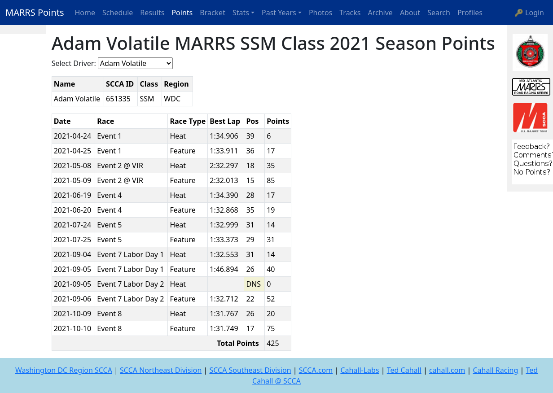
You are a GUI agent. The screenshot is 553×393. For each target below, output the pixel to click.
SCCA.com (316, 370)
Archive (380, 12)
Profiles (470, 12)
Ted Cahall (404, 370)
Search (438, 12)
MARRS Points (34, 12)
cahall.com (447, 370)
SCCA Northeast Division (161, 370)
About (410, 12)
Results (152, 12)
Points (182, 12)
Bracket (212, 12)
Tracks (349, 12)
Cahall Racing (495, 370)
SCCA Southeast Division (250, 370)
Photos (320, 12)
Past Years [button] (279, 12)
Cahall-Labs (359, 370)
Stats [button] (241, 12)
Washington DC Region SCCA (63, 370)
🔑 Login (529, 12)
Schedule (117, 12)
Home (85, 12)
